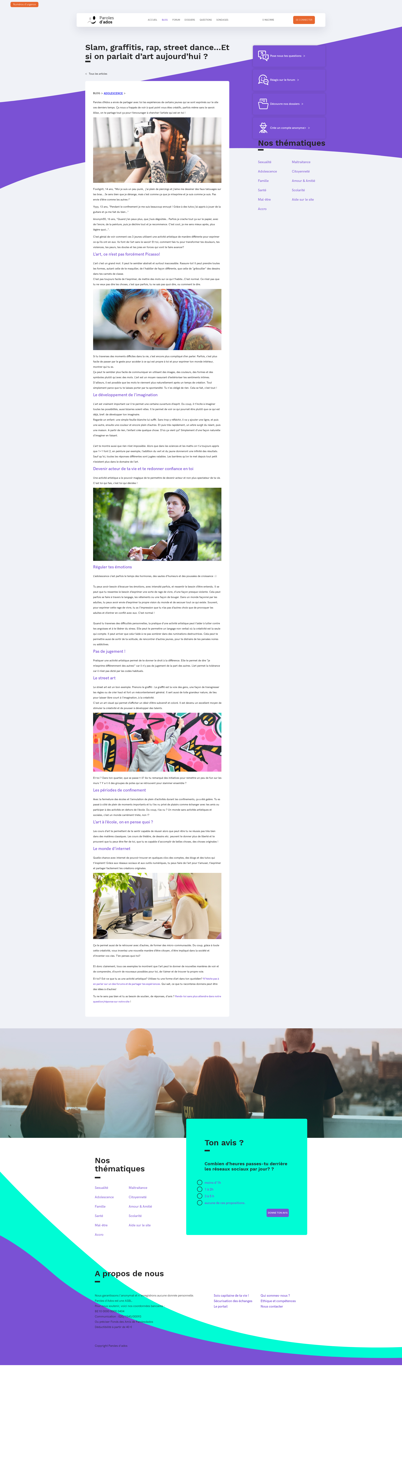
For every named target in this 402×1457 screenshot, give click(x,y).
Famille (263, 181)
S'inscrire (268, 20)
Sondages (222, 20)
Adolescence (113, 93)
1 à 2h (209, 1189)
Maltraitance (301, 162)
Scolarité (298, 190)
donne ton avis (278, 1212)
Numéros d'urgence (24, 4)
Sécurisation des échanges (233, 1301)
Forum (176, 20)
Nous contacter (272, 1306)
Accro (262, 209)
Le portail (221, 1306)
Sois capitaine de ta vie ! (231, 1296)
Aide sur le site (303, 200)
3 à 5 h (209, 1196)
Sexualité (264, 162)
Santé (262, 190)
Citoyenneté (301, 171)
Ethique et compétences (278, 1301)
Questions (206, 20)
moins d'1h (213, 1183)
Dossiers (190, 20)
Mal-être (264, 200)
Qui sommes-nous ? (275, 1296)
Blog (165, 20)
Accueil (152, 20)
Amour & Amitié (303, 181)
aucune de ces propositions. (225, 1203)
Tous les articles (98, 73)
